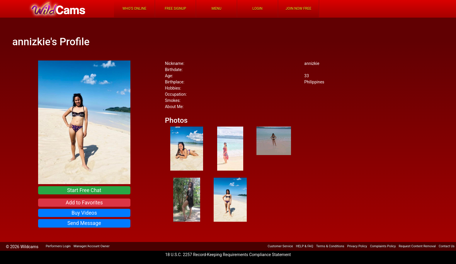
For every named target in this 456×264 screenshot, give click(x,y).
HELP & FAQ (304, 246)
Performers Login (58, 246)
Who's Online (134, 8)
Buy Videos (84, 213)
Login (257, 8)
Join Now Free (299, 8)
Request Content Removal (417, 246)
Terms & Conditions (330, 246)
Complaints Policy (383, 246)
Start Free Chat (84, 190)
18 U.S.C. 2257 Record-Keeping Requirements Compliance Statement (228, 254)
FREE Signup (175, 8)
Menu (217, 8)
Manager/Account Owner (92, 246)
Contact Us (447, 246)
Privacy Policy (357, 246)
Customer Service (280, 246)
